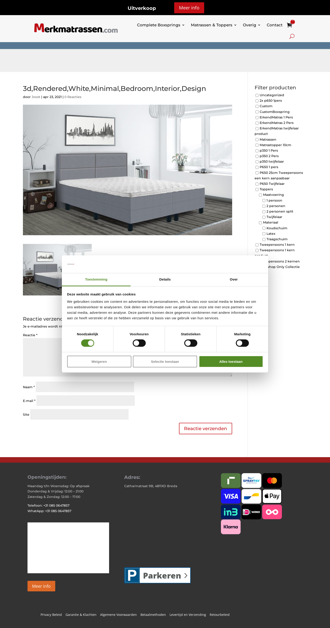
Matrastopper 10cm (275, 145)
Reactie (30, 335)
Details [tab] (165, 279)
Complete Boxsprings (158, 25)
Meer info (189, 8)
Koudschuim (277, 228)
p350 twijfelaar (272, 162)
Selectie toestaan (165, 361)
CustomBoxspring (275, 112)
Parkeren (162, 575)
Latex (271, 234)
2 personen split (280, 211)
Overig (249, 25)
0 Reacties (72, 97)
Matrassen (268, 139)
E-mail (29, 401)
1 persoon (274, 200)
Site (26, 414)
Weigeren (99, 361)
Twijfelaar (274, 217)
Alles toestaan (231, 361)
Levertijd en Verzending (188, 615)
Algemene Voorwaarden (118, 615)
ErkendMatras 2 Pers (277, 123)
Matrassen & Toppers (211, 25)
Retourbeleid (220, 615)
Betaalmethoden (153, 615)
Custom (266, 106)
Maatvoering (273, 195)
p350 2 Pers (269, 156)
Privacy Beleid (51, 615)
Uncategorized (272, 95)
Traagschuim (277, 239)
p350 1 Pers (269, 150)
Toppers (266, 189)
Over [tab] (234, 279)
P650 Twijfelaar (272, 184)
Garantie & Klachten (81, 615)
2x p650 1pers (271, 101)
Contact (275, 25)
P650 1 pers (269, 167)
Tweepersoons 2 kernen (280, 261)
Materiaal (270, 223)
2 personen (276, 206)
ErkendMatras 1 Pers (276, 117)
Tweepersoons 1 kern (277, 245)
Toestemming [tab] (96, 279)
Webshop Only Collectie (280, 267)
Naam (29, 387)
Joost (36, 97)
